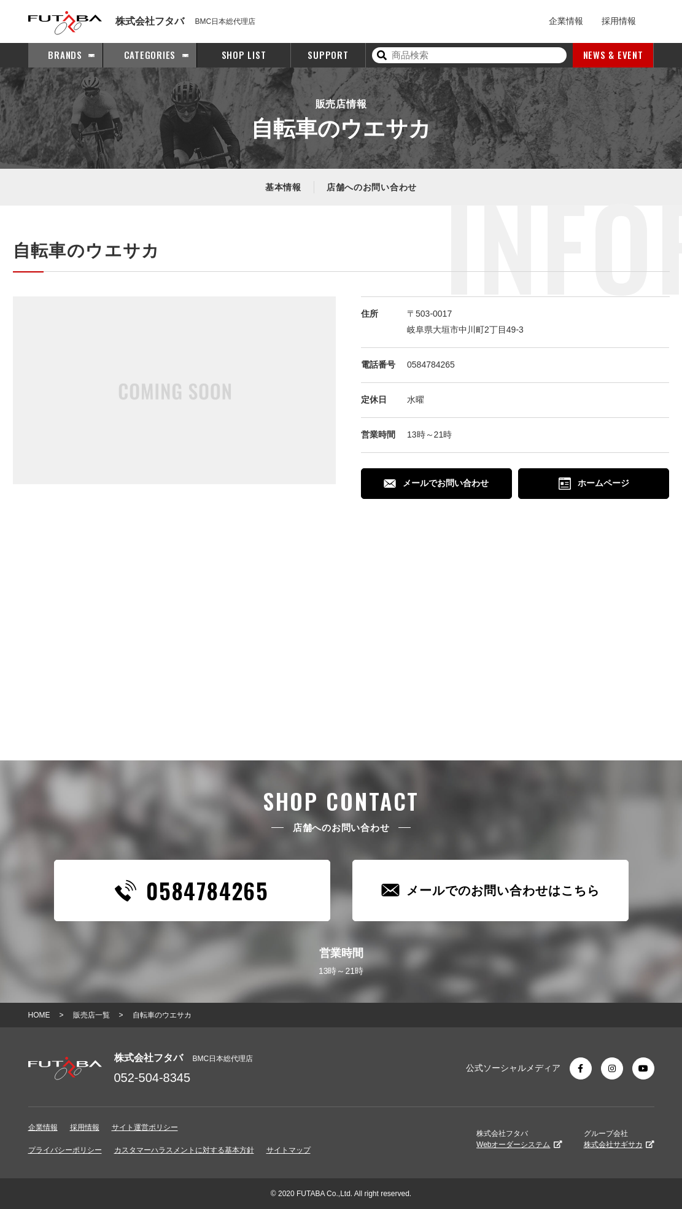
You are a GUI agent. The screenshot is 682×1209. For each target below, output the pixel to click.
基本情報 (283, 187)
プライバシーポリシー (65, 1150)
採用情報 (619, 21)
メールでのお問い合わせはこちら (490, 890)
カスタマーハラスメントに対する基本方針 (184, 1150)
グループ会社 (619, 1139)
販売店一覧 (91, 1015)
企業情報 (566, 21)
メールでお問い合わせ (436, 483)
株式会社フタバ (519, 1139)
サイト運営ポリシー (145, 1127)
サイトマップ (288, 1150)
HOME (39, 1015)
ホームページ (594, 483)
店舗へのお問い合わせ (372, 187)
